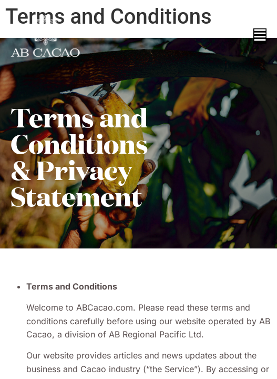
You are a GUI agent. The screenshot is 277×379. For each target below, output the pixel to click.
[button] (259, 36)
